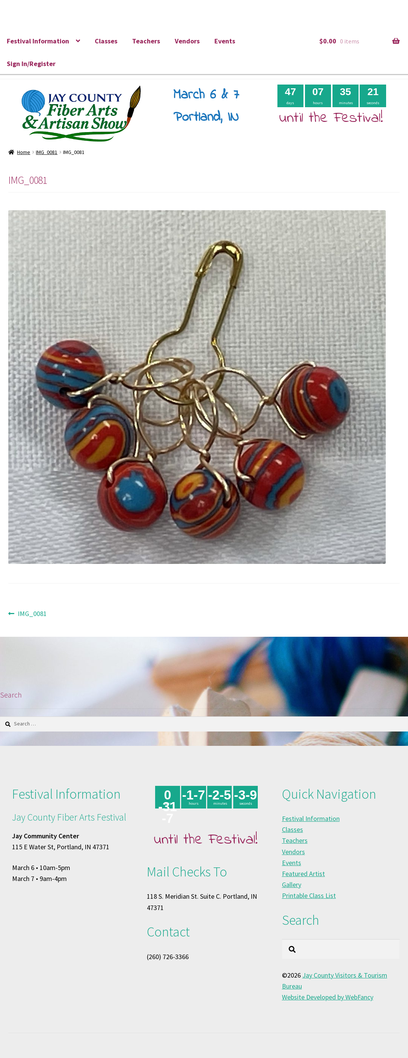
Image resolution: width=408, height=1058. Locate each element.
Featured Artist (303, 873)
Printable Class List (309, 895)
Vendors (187, 41)
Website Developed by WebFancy (327, 997)
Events (224, 41)
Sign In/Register (31, 63)
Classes (106, 41)
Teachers (146, 41)
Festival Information (38, 41)
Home (23, 152)
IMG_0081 (46, 152)
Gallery (291, 884)
